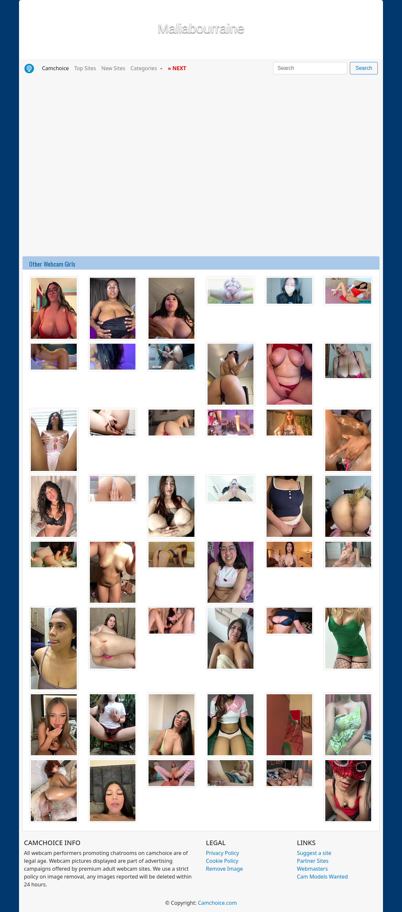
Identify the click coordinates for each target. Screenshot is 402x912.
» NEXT (177, 68)
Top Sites (85, 68)
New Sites (113, 68)
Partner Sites (313, 860)
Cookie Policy (222, 860)
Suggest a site (314, 853)
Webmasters (312, 868)
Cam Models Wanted (322, 876)
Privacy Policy (222, 853)
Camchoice (56, 68)
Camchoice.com (217, 902)
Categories (144, 68)
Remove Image (224, 868)
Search (363, 68)
